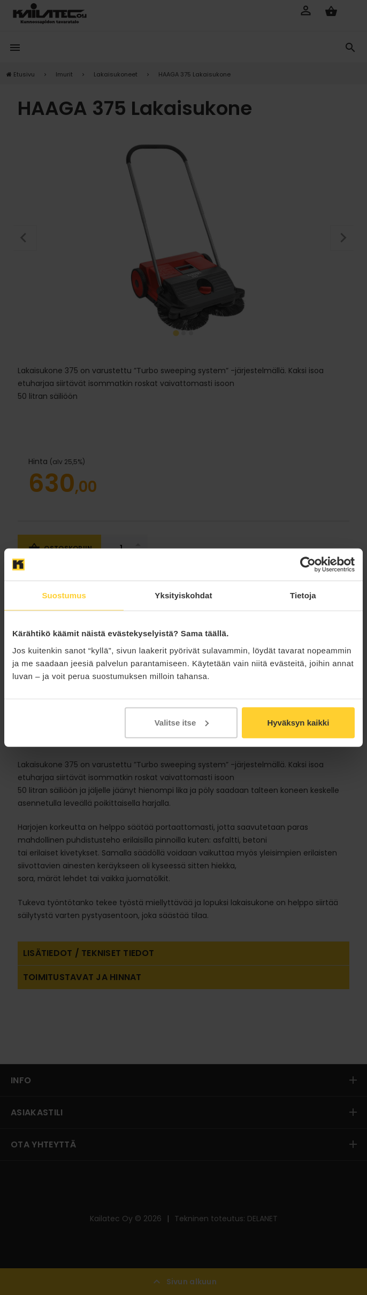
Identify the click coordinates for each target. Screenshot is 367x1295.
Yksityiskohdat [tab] (183, 595)
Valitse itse (182, 722)
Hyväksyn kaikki (298, 722)
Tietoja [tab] (303, 595)
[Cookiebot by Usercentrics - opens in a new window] (308, 565)
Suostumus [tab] (64, 595)
